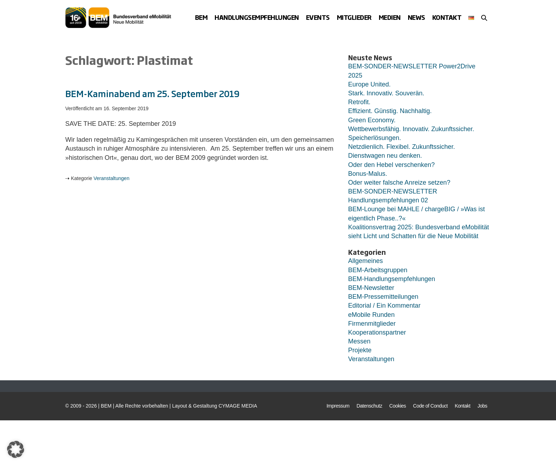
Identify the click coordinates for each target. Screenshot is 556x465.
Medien (390, 17)
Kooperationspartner (377, 332)
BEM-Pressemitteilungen (383, 296)
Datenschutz (369, 406)
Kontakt (447, 17)
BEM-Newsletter (371, 287)
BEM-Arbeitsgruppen (377, 270)
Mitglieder (354, 17)
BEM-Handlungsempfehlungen (391, 278)
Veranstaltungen (111, 178)
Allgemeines (365, 260)
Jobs (482, 406)
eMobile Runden (371, 314)
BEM (201, 17)
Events (318, 17)
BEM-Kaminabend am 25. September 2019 (152, 93)
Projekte (360, 350)
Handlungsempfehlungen (257, 17)
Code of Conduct (430, 406)
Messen (359, 341)
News (416, 17)
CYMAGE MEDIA (237, 406)
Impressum (338, 406)
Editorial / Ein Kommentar (384, 305)
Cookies (397, 406)
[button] (484, 18)
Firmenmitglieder (372, 323)
